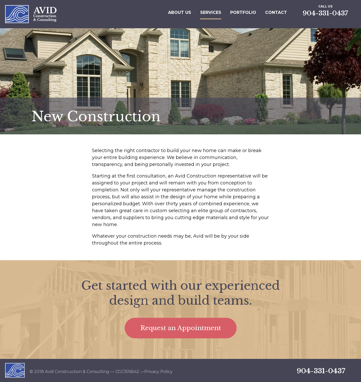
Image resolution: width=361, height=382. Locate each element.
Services (210, 12)
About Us (179, 12)
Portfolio (243, 12)
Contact (276, 12)
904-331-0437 (325, 13)
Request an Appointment (180, 328)
